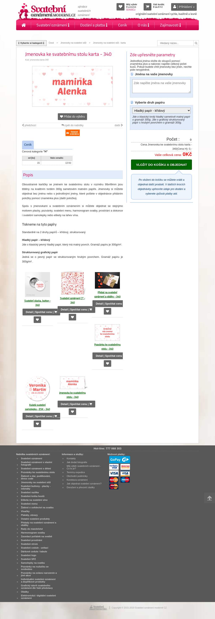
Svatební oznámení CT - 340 (72, 300)
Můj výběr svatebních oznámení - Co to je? (84, 467)
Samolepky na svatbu (33, 563)
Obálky (25, 591)
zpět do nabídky (73, 125)
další (119, 125)
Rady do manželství (32, 529)
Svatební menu (29, 503)
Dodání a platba (94, 25)
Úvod (51, 43)
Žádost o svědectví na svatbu (37, 507)
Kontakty (28, 35)
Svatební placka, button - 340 (37, 303)
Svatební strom (29, 544)
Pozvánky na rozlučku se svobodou (35, 567)
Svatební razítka (30, 492)
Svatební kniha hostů (33, 496)
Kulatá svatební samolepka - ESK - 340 (37, 407)
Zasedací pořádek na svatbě (36, 536)
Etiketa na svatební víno (34, 500)
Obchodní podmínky (77, 476)
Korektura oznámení (77, 480)
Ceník (122, 25)
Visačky (25, 511)
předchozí (29, 125)
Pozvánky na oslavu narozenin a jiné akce (39, 574)
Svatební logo (28, 555)
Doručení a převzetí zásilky (81, 487)
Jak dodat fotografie (77, 462)
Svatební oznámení (53, 25)
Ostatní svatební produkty (35, 519)
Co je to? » (130, 9)
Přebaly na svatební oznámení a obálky (38, 523)
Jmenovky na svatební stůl (73, 43)
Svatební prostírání (31, 540)
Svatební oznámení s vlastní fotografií (36, 463)
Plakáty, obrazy (29, 515)
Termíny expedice (76, 472)
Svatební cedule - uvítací (34, 547)
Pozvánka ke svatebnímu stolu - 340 (107, 347)
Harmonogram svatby (33, 532)
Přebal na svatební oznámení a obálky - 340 (107, 294)
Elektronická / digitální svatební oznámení (38, 596)
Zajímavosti (170, 25)
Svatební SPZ (28, 559)
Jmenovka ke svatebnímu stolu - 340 (72, 395)
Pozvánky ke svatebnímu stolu (38, 472)
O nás (143, 25)
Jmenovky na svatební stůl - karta (109, 43)
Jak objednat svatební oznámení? (84, 483)
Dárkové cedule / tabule (34, 551)
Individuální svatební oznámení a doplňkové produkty (38, 580)
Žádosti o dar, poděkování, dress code (35, 477)
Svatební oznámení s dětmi (36, 468)
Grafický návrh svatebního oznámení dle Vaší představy (37, 586)
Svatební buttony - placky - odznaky (36, 487)
